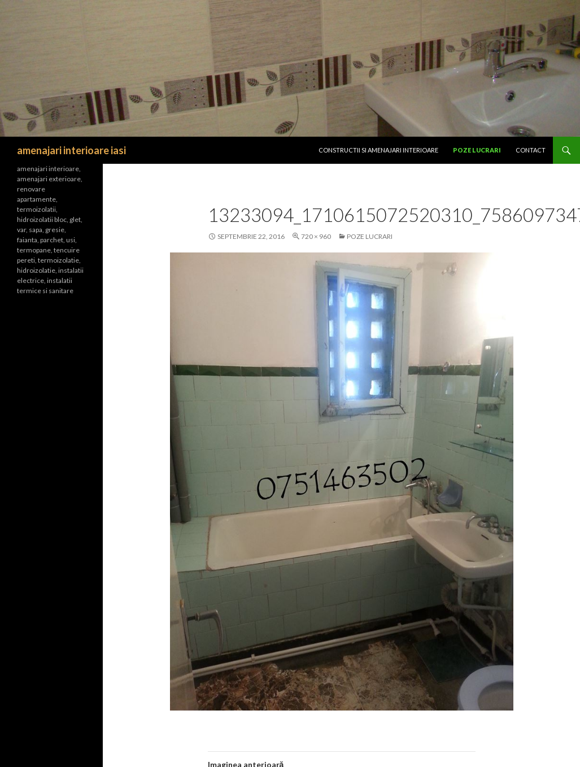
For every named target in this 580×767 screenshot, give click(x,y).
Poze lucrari (477, 150)
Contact (531, 150)
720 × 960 (316, 236)
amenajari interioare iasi (71, 150)
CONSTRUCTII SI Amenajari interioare (378, 150)
